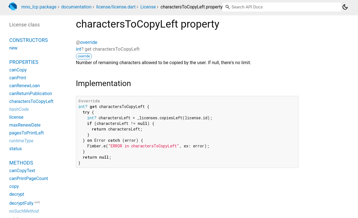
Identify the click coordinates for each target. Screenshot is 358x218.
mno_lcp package (38, 7)
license (16, 117)
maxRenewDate (24, 125)
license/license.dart (115, 7)
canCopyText (22, 170)
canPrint (17, 77)
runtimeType (21, 140)
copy (14, 186)
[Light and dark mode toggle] (345, 7)
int (78, 49)
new (13, 48)
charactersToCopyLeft (31, 101)
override (88, 42)
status (15, 148)
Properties (23, 62)
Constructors (28, 40)
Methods (21, 163)
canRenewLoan (24, 85)
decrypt (16, 194)
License (148, 7)
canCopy (18, 70)
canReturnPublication (30, 93)
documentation (76, 7)
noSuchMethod (24, 211)
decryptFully (21, 203)
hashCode (19, 109)
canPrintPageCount (28, 178)
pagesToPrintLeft (26, 133)
